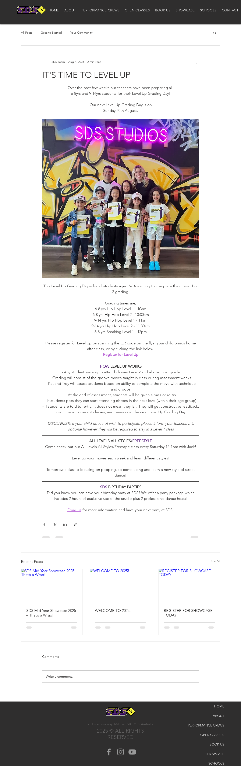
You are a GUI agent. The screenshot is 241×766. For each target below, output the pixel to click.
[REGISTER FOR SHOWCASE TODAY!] (189, 586)
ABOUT (218, 716)
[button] (215, 32)
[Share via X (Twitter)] (55, 524)
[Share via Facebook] (44, 524)
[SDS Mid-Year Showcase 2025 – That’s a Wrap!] (51, 586)
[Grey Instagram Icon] (120, 751)
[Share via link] (75, 524)
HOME (219, 706)
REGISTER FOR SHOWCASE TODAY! (188, 613)
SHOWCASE (214, 754)
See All (215, 561)
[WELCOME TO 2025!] (120, 586)
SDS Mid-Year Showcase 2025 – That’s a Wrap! (51, 613)
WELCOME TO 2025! (113, 610)
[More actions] (196, 61)
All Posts (26, 32)
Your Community (81, 32)
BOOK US (216, 744)
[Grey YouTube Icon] (132, 751)
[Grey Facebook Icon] (108, 751)
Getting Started (51, 32)
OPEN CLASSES (212, 735)
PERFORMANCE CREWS (212, 725)
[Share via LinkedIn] (65, 524)
